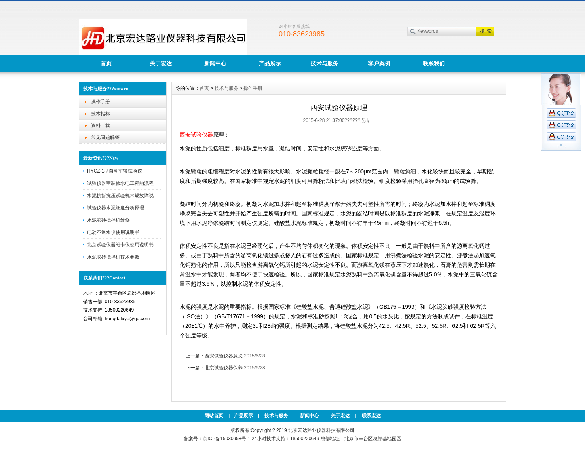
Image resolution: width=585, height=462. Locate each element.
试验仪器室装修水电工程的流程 (120, 183)
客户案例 (379, 63)
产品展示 (270, 63)
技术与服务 (324, 63)
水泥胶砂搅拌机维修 (108, 220)
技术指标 (100, 113)
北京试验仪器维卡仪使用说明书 (120, 244)
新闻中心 (215, 63)
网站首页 (213, 415)
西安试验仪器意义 (224, 356)
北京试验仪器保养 (224, 368)
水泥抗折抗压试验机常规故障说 (120, 195)
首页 (106, 63)
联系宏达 (371, 415)
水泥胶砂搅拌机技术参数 (113, 257)
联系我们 (434, 63)
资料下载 (100, 125)
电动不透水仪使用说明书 (113, 232)
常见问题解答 (105, 137)
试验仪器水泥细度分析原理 (115, 208)
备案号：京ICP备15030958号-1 (217, 438)
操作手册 (100, 102)
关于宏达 (161, 63)
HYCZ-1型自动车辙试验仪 (114, 171)
